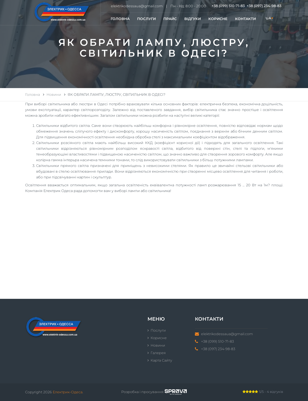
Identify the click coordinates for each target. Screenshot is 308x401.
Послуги (146, 19)
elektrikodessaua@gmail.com (137, 6)
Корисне (218, 19)
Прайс (170, 19)
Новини (158, 345)
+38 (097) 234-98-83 (264, 6)
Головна (120, 19)
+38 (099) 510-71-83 (228, 6)
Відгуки (192, 19)
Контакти (245, 19)
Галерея (158, 353)
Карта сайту (161, 360)
